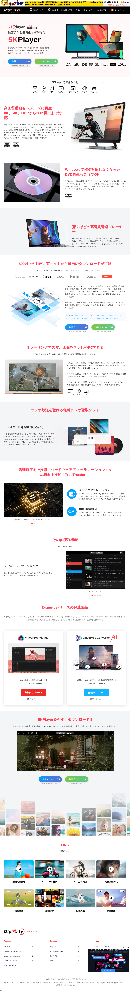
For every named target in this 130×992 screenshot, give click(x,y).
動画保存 (53, 9)
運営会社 (53, 947)
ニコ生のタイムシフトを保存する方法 (80, 318)
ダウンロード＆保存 (102, 947)
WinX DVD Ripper (10, 965)
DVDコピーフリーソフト (85, 10)
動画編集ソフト (67, 10)
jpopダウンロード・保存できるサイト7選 (109, 315)
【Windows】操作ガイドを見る (20, 65)
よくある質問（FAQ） (57, 951)
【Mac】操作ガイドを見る (47, 65)
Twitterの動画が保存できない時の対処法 (108, 318)
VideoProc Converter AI (12, 956)
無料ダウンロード (33, 692)
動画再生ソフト (37, 9)
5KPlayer (7, 947)
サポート (53, 961)
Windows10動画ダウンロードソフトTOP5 (81, 315)
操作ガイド (53, 956)
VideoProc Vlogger (10, 961)
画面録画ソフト (102, 10)
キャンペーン (117, 9)
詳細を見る (32, 699)
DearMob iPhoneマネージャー (14, 951)
